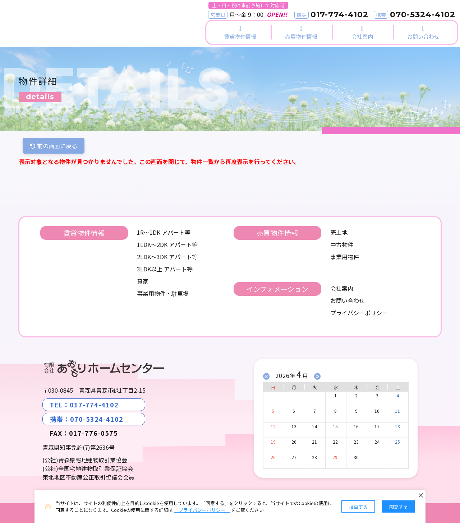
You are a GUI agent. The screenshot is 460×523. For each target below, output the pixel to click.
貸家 (142, 281)
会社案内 (341, 288)
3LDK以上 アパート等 (165, 269)
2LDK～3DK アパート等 (167, 256)
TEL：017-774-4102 (84, 404)
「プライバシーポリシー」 (202, 509)
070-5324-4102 (422, 14)
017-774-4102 (339, 14)
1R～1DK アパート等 (163, 232)
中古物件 (341, 244)
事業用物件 (344, 256)
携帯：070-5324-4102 (86, 419)
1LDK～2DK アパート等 (167, 244)
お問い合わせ (347, 300)
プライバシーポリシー (359, 312)
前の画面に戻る (53, 145)
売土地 (339, 232)
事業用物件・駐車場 (163, 293)
